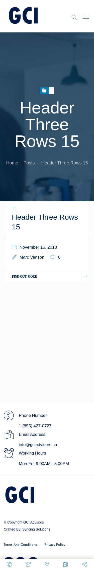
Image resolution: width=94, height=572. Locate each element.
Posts (29, 162)
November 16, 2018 (38, 247)
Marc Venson (32, 257)
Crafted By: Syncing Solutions (27, 529)
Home (12, 162)
